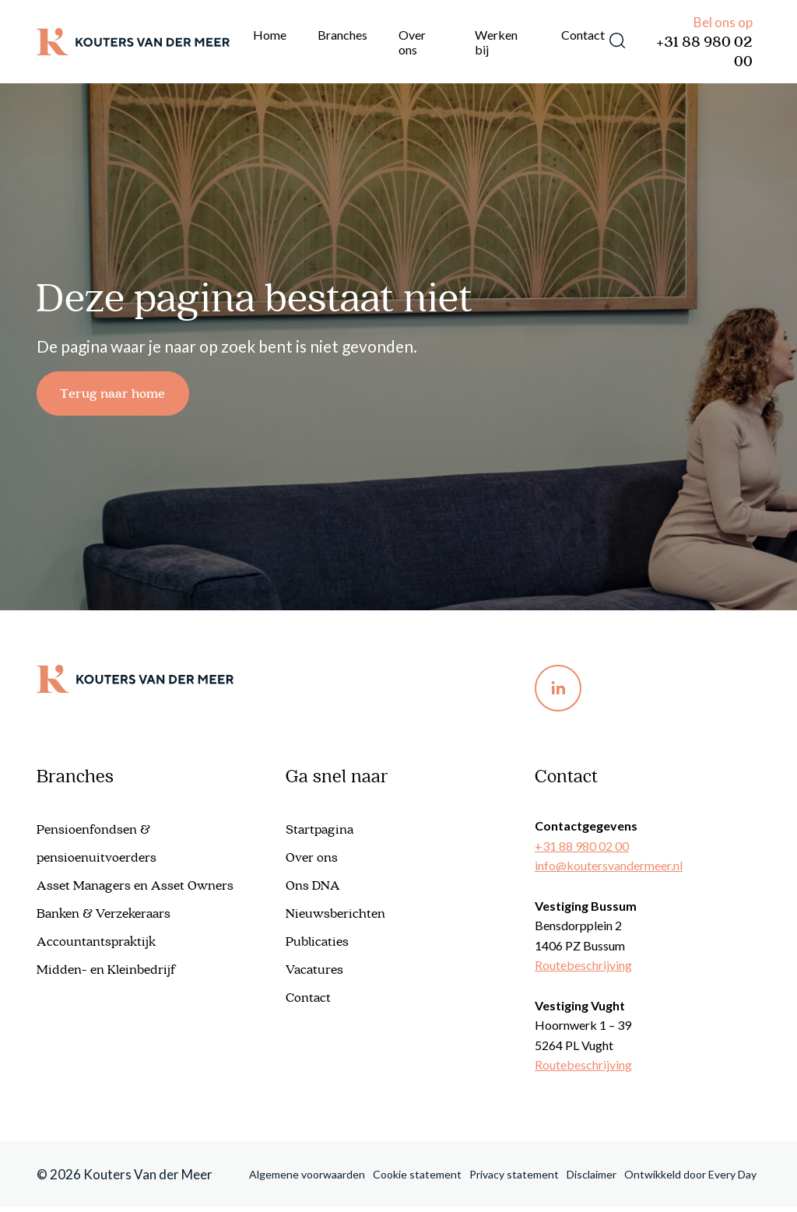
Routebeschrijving (583, 970)
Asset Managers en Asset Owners (135, 891)
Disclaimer (591, 1179)
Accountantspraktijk (96, 947)
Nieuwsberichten (335, 919)
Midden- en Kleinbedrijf (106, 975)
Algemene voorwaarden (307, 1179)
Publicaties (317, 947)
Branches (342, 34)
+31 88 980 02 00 (704, 52)
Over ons (412, 42)
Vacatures (314, 975)
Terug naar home (122, 396)
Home (269, 34)
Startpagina (319, 835)
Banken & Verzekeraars (103, 919)
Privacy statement (514, 1179)
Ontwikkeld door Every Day (690, 1179)
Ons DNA (313, 891)
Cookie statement (417, 1179)
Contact (583, 34)
